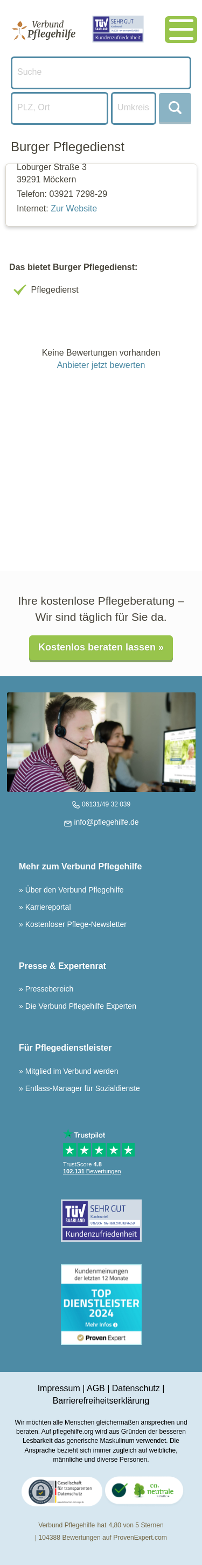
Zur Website (74, 208)
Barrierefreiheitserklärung (101, 1400)
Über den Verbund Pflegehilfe (73, 890)
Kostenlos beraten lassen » (101, 647)
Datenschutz (136, 1388)
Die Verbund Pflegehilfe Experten (79, 1006)
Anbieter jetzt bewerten (101, 365)
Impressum (59, 1388)
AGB (96, 1388)
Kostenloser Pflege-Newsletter (75, 924)
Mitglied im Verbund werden (71, 1071)
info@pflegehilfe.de (105, 822)
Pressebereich (48, 989)
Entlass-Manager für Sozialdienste (81, 1088)
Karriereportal (47, 907)
